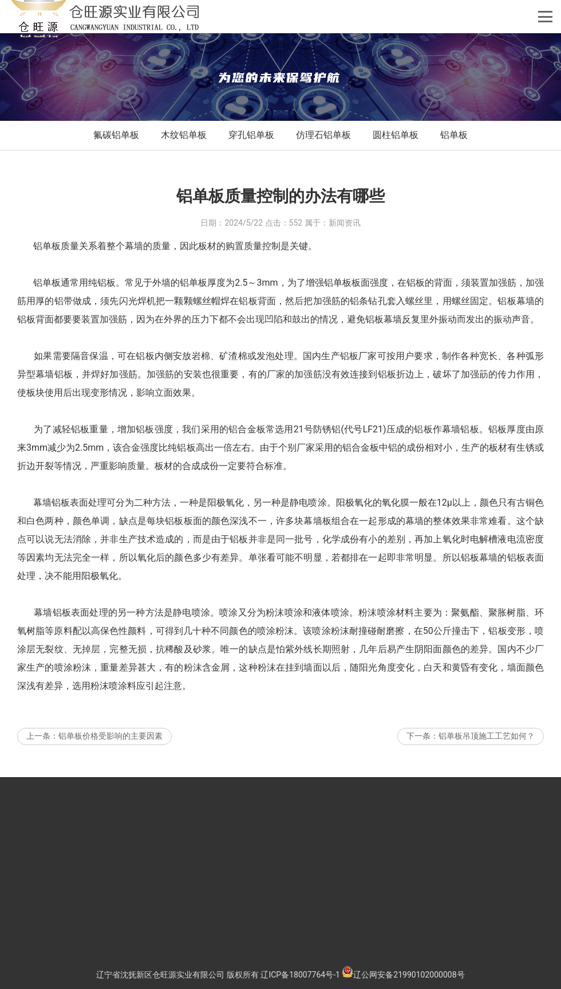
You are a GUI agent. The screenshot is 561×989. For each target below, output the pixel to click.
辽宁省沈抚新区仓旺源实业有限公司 (160, 974)
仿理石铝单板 (323, 134)
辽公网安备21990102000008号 (403, 974)
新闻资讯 (345, 246)
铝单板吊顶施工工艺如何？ (486, 760)
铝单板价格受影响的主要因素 (110, 760)
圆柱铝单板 (395, 134)
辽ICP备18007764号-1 (299, 974)
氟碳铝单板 (116, 134)
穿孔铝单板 (251, 134)
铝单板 (454, 134)
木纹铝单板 (184, 134)
